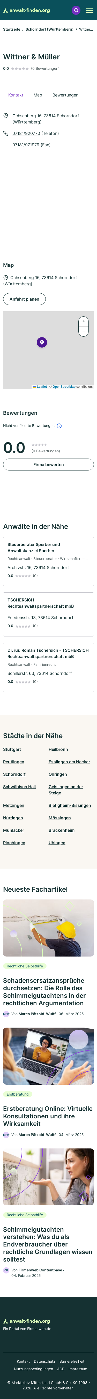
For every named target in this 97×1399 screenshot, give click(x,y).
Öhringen (58, 774)
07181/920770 (26, 133)
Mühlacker (13, 830)
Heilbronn (58, 749)
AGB (60, 1369)
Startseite (11, 29)
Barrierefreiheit (71, 1361)
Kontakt (23, 1361)
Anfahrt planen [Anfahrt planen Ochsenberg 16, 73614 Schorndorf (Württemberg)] (24, 299)
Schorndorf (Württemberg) (50, 29)
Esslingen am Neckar (69, 761)
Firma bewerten (48, 464)
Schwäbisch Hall (19, 786)
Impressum (78, 1369)
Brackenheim (61, 830)
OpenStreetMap (64, 387)
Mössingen (60, 817)
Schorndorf (14, 774)
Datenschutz (44, 1361)
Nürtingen (13, 817)
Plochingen (14, 842)
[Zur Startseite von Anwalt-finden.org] (26, 10)
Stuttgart (12, 749)
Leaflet (40, 387)
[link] (48, 561)
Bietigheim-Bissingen (70, 805)
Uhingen (57, 842)
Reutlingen (13, 761)
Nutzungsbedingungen (33, 1369)
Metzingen (13, 805)
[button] (76, 10)
